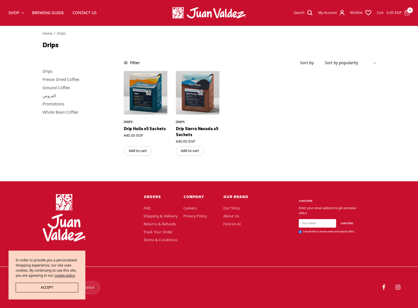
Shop (14, 12)
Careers (190, 208)
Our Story (231, 208)
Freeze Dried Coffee (61, 79)
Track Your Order (158, 231)
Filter (132, 62)
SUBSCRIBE (346, 223)
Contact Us (85, 12)
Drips (48, 71)
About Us (231, 215)
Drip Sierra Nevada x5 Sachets (197, 131)
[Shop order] (348, 62)
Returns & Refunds (160, 223)
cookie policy (64, 275)
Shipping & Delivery (161, 215)
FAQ (147, 208)
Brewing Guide (48, 12)
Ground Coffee (56, 87)
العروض (49, 95)
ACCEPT (47, 287)
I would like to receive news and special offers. (329, 231)
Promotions (54, 104)
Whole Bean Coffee (60, 112)
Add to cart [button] (138, 150)
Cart (380, 12)
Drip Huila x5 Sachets (145, 128)
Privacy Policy (195, 215)
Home (47, 33)
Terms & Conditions (161, 239)
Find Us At (232, 223)
